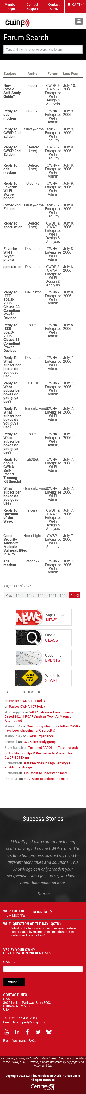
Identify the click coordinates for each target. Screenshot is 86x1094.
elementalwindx (36, 408)
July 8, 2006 (68, 225)
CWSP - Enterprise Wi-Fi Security (53, 134)
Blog (6, 1040)
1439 (30, 595)
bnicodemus (33, 85)
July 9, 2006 (68, 112)
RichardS (11, 763)
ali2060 (33, 459)
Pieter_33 (12, 778)
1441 (52, 595)
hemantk (11, 742)
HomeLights (33, 535)
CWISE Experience (40, 736)
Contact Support (32, 6)
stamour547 (13, 726)
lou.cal (33, 324)
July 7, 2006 (68, 359)
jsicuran (33, 510)
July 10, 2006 (69, 87)
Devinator (33, 248)
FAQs (32, 1040)
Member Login (11, 6)
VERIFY (12, 982)
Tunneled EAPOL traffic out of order (54, 747)
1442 (63, 595)
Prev (9, 595)
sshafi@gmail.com (38, 129)
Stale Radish (14, 747)
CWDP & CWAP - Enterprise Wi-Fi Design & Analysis (53, 94)
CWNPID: (9, 962)
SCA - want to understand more (45, 773)
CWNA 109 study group (39, 742)
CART (76, 4)
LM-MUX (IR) (16, 915)
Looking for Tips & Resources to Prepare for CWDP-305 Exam (38, 755)
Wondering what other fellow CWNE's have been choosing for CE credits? (42, 728)
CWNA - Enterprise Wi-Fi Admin (53, 116)
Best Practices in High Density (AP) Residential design (39, 765)
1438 (19, 595)
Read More (40, 912)
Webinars (19, 1040)
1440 (41, 595)
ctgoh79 (33, 110)
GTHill (33, 383)
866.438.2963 (27, 1018)
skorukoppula (14, 712)
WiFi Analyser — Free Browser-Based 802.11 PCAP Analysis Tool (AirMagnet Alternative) (39, 716)
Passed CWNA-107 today (27, 701)
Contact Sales (54, 6)
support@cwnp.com (31, 1022)
